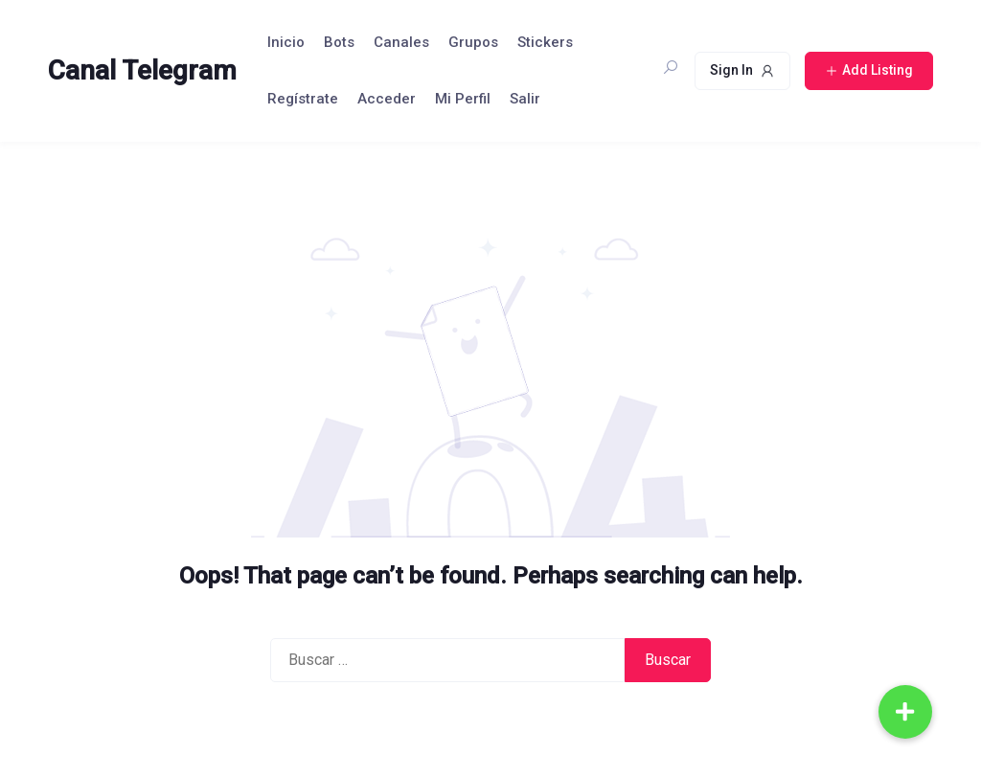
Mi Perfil (462, 98)
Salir (525, 98)
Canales (401, 42)
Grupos (473, 42)
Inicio (286, 42)
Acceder (386, 98)
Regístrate (302, 98)
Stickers (545, 42)
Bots (339, 42)
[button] (905, 712)
